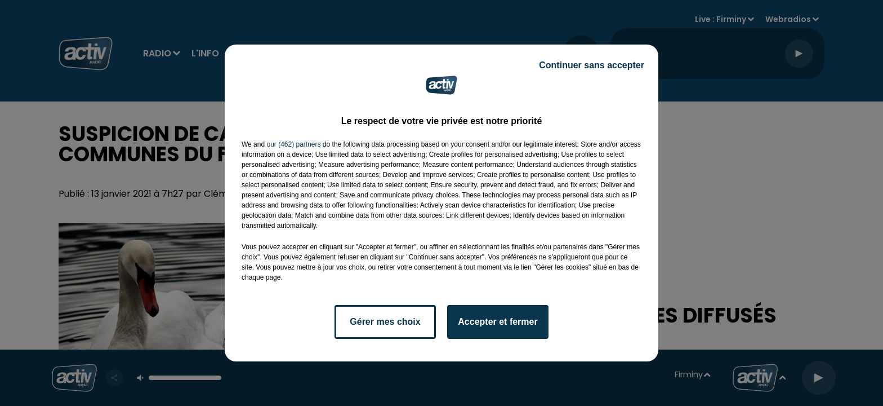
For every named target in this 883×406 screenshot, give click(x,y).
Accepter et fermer (497, 321)
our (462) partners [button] (293, 144)
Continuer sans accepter (591, 65)
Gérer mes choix (385, 321)
